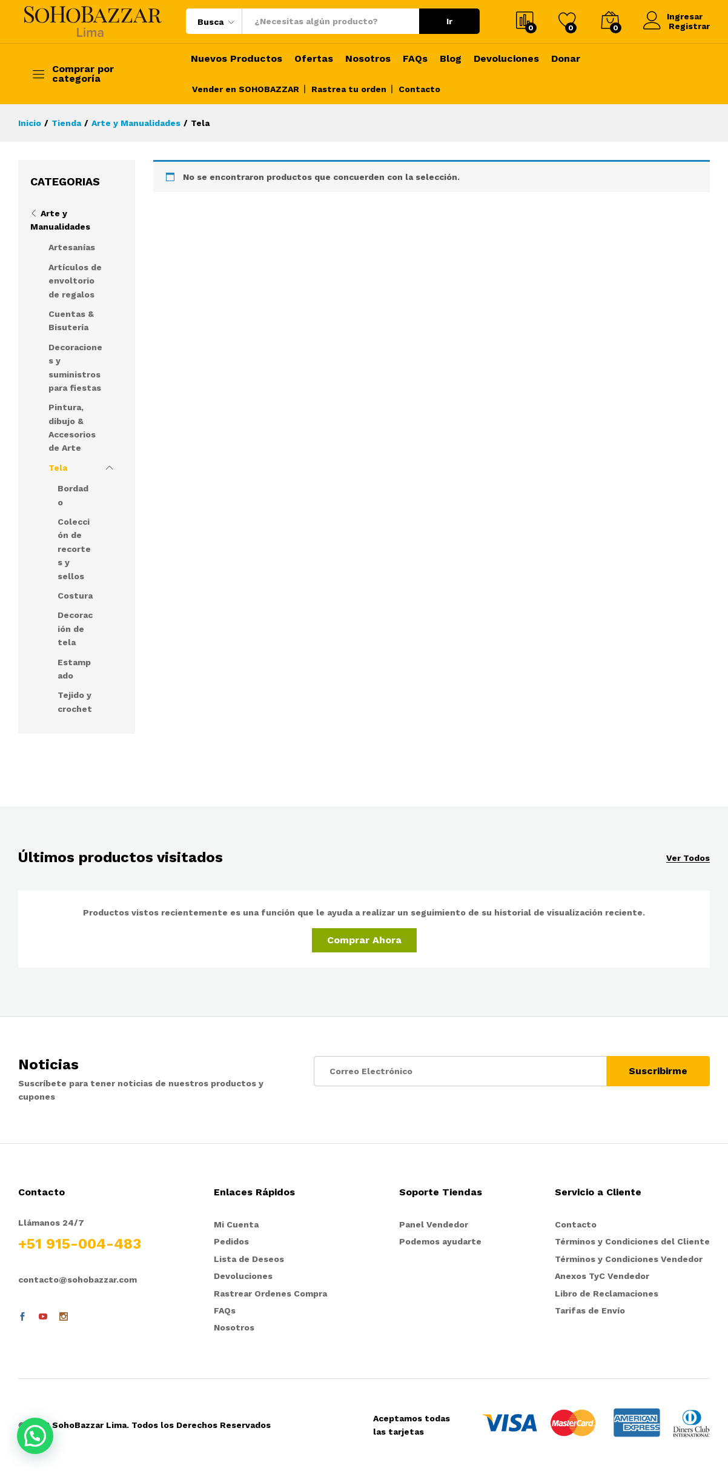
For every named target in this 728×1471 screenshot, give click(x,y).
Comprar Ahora (364, 940)
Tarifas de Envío (590, 1310)
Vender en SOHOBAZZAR (245, 89)
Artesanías (71, 247)
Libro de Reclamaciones (606, 1293)
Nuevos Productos (236, 59)
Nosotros (368, 59)
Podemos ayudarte (440, 1241)
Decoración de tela (75, 628)
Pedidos (231, 1241)
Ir (449, 21)
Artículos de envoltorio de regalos (75, 280)
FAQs (415, 59)
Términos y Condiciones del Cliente (632, 1241)
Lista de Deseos (249, 1259)
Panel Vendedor (433, 1224)
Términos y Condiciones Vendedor (629, 1259)
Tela (57, 468)
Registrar (689, 26)
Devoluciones (506, 59)
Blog (451, 59)
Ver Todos (688, 858)
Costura (75, 595)
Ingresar (673, 16)
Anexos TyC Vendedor (602, 1276)
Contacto (419, 89)
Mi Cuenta (236, 1224)
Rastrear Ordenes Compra (270, 1293)
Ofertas (313, 59)
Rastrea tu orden (348, 89)
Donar (565, 59)
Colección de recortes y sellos (74, 549)
